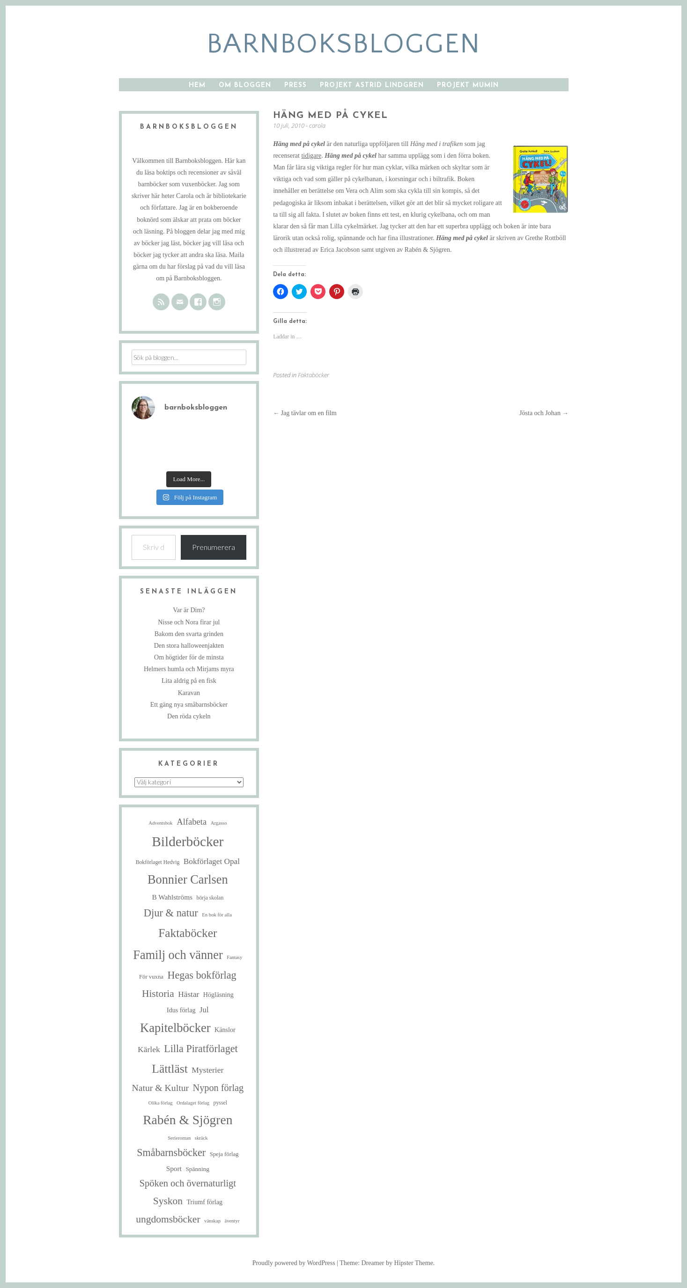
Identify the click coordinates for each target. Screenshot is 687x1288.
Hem (197, 85)
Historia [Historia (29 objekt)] (158, 993)
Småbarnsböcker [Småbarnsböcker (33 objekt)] (171, 1152)
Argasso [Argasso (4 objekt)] (219, 823)
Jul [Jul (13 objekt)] (204, 1009)
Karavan (189, 692)
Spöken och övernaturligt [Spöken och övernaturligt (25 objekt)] (188, 1183)
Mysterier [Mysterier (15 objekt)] (207, 1070)
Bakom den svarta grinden (189, 633)
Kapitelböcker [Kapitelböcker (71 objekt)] (175, 1028)
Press (295, 85)
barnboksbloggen (343, 44)
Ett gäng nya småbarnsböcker (189, 704)
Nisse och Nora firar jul (189, 622)
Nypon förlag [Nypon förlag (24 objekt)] (218, 1088)
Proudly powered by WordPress (293, 1262)
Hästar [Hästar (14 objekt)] (188, 994)
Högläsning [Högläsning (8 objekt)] (218, 994)
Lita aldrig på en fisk (189, 680)
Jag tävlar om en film (304, 413)
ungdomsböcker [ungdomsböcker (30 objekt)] (168, 1219)
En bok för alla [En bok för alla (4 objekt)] (217, 914)
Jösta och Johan (543, 413)
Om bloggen (245, 85)
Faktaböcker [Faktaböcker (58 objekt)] (187, 932)
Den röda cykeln (189, 716)
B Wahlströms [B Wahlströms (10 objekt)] (172, 897)
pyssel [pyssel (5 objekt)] (220, 1103)
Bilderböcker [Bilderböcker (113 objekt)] (187, 841)
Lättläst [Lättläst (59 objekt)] (169, 1069)
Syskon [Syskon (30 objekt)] (168, 1201)
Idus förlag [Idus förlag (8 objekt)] (181, 1010)
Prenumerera (213, 546)
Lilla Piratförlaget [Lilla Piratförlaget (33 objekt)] (200, 1048)
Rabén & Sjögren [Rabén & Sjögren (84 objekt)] (187, 1119)
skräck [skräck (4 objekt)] (201, 1138)
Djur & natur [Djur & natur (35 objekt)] (171, 913)
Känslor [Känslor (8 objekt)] (225, 1029)
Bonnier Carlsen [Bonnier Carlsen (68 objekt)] (188, 879)
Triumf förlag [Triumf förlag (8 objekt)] (205, 1202)
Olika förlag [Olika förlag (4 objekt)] (160, 1102)
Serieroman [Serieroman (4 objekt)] (179, 1138)
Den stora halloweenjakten (189, 645)
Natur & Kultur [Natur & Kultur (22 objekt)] (160, 1088)
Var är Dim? (189, 610)
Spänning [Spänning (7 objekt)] (197, 1168)
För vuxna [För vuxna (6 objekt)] (151, 976)
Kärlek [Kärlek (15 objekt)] (149, 1049)
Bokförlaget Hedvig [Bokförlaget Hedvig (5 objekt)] (158, 862)
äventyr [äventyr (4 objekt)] (231, 1220)
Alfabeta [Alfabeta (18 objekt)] (192, 822)
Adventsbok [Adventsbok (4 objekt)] (160, 823)
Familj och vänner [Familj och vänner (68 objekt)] (177, 955)
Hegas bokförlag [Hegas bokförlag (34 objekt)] (201, 975)
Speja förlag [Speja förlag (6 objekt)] (224, 1154)
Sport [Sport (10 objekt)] (174, 1168)
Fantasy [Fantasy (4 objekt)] (234, 957)
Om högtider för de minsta (189, 657)
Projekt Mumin (468, 85)
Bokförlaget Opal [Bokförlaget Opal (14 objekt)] (212, 861)
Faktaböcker (313, 375)
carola (317, 125)
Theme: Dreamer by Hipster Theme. (387, 1262)
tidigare (311, 155)
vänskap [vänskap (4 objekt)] (212, 1220)
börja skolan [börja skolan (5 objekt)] (210, 898)
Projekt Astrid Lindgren (372, 85)
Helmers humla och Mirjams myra (189, 669)
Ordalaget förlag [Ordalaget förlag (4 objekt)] (193, 1102)
